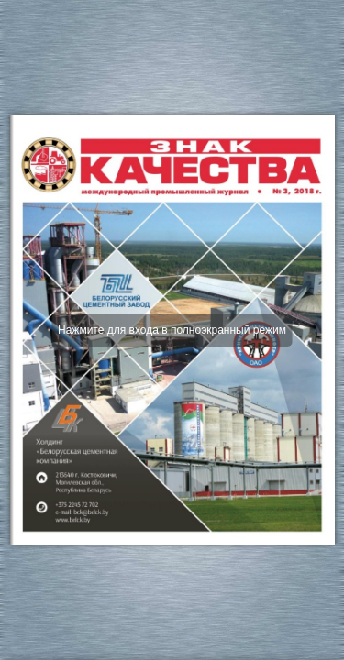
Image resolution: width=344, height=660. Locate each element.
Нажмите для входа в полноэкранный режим (172, 330)
